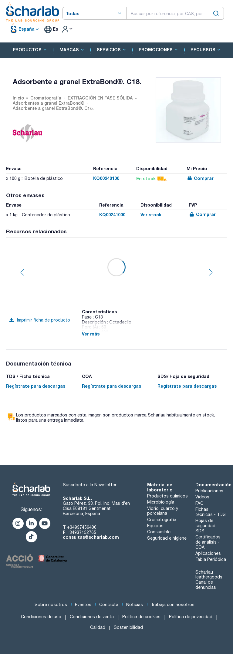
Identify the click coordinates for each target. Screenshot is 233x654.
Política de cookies (141, 616)
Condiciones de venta (92, 616)
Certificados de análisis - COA (208, 542)
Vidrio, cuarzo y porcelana (162, 511)
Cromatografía (161, 519)
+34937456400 (81, 527)
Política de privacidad (190, 616)
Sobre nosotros (51, 604)
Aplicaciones (208, 553)
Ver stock (150, 214)
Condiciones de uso (41, 616)
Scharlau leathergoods (208, 575)
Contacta (108, 604)
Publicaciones (209, 490)
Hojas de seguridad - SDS (206, 525)
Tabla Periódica (210, 559)
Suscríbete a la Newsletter (89, 484)
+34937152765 (81, 532)
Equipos (155, 525)
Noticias (134, 604)
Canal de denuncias (205, 585)
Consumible (159, 531)
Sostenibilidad (128, 627)
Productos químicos (167, 496)
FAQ (199, 503)
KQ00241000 (112, 214)
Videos (202, 496)
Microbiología (160, 502)
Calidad (97, 627)
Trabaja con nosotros (172, 604)
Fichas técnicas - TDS (210, 512)
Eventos (83, 604)
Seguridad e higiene (167, 538)
